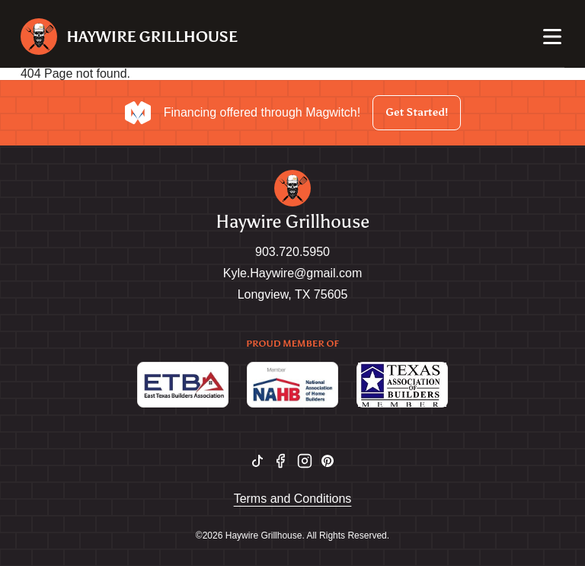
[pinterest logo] (327, 461)
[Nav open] (552, 36)
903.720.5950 (292, 251)
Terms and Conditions (293, 498)
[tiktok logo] (257, 461)
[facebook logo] (280, 460)
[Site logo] (129, 36)
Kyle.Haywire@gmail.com (293, 273)
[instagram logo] (304, 460)
